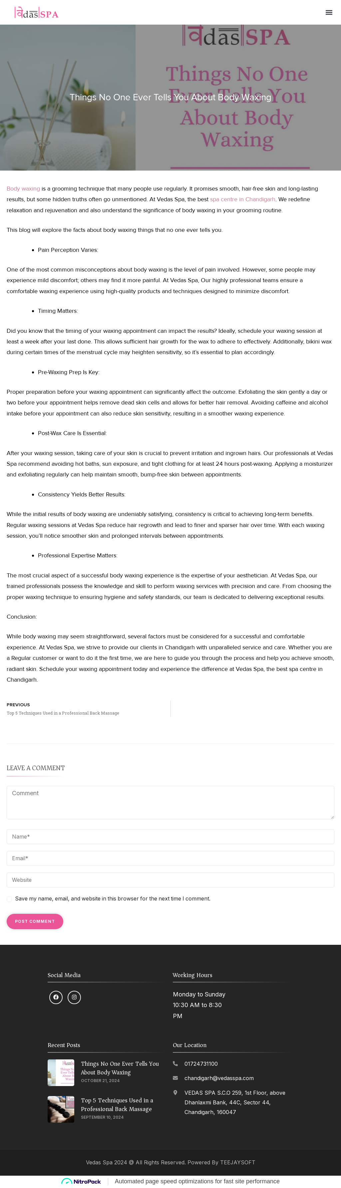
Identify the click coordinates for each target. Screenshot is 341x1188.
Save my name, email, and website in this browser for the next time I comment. (112, 899)
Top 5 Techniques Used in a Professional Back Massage (117, 1105)
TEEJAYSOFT (237, 1163)
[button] (328, 12)
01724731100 (201, 1064)
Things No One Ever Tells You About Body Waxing (120, 1068)
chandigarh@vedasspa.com (219, 1079)
